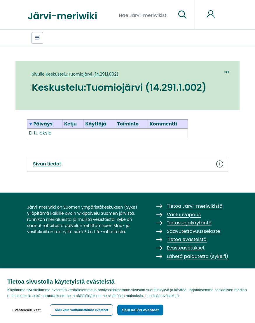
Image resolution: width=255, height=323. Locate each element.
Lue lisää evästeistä (162, 296)
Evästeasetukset (26, 310)
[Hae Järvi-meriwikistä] (145, 14)
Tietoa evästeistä (187, 239)
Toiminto (128, 124)
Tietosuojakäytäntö (189, 222)
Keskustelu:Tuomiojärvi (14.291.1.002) (82, 74)
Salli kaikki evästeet (140, 310)
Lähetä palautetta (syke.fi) (197, 256)
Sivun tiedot (127, 163)
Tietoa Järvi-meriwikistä (195, 206)
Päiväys (43, 124)
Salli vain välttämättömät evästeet (81, 310)
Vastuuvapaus (184, 214)
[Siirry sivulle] (182, 14)
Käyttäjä (95, 124)
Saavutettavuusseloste (193, 231)
